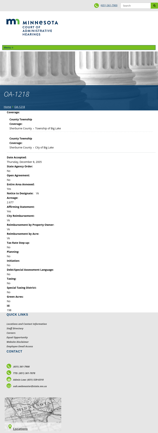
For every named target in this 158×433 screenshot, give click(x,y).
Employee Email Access (20, 346)
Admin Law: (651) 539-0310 (25, 379)
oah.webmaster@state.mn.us (27, 386)
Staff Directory (15, 328)
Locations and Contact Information (27, 324)
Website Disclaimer (18, 342)
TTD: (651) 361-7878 (21, 373)
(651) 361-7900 (109, 5)
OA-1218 (19, 107)
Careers (11, 333)
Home (7, 107)
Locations (20, 429)
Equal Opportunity (17, 337)
